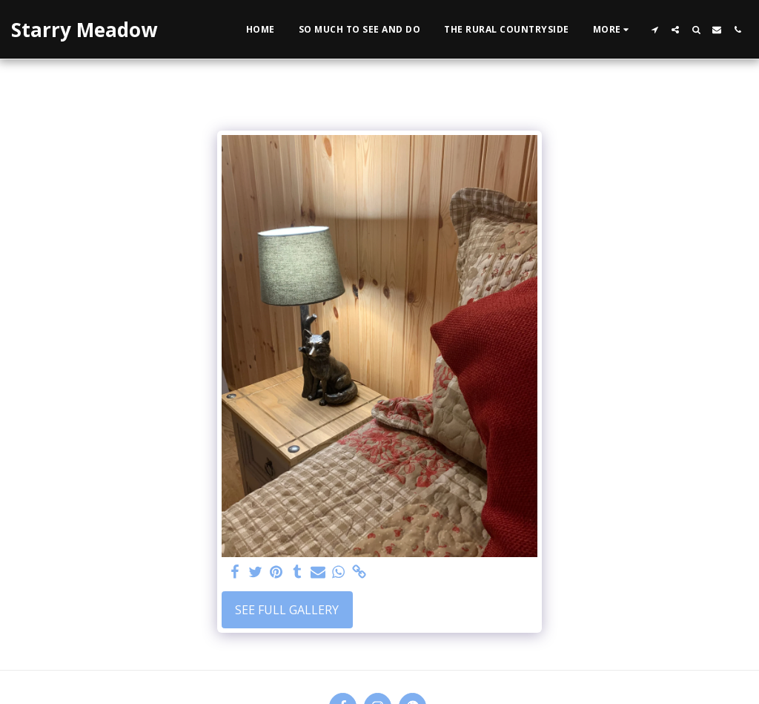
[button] (654, 29)
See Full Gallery (287, 610)
